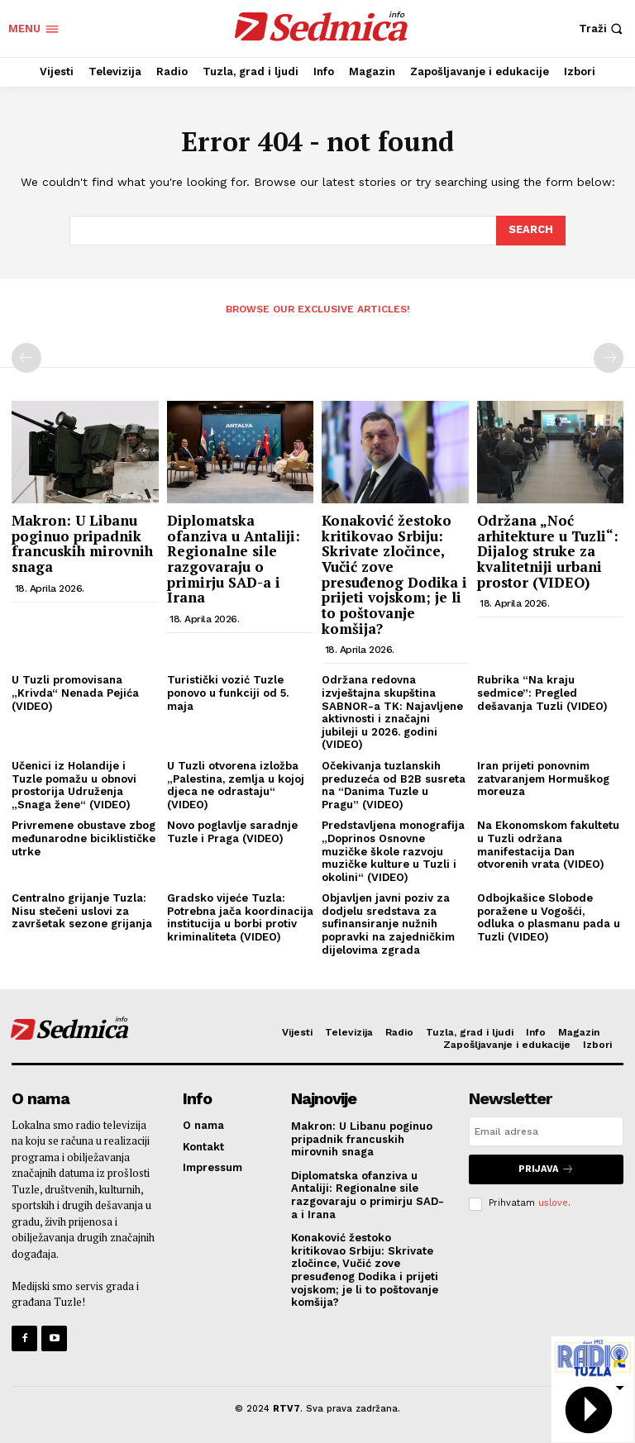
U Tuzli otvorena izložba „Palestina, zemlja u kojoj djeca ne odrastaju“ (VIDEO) (235, 785)
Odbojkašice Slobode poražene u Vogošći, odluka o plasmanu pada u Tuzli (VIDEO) (548, 917)
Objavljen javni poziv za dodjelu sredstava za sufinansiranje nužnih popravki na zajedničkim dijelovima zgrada (388, 923)
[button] (603, 28)
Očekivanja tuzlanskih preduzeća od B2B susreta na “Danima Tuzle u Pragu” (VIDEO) (394, 785)
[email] (546, 1131)
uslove (553, 1203)
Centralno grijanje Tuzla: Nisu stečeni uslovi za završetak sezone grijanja (82, 911)
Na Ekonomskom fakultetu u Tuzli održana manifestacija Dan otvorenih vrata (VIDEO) (548, 844)
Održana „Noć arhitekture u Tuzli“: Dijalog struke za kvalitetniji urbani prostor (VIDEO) (547, 551)
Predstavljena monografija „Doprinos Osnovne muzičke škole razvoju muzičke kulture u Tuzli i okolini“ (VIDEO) (393, 851)
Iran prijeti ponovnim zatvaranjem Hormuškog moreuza (543, 779)
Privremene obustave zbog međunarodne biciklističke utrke (83, 838)
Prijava (546, 1169)
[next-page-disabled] (608, 358)
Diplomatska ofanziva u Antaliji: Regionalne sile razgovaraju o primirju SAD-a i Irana (233, 559)
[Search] (531, 230)
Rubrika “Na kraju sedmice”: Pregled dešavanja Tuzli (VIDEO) (542, 693)
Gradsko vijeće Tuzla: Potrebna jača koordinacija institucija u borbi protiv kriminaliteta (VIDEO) (240, 917)
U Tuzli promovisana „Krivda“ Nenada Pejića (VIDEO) (75, 693)
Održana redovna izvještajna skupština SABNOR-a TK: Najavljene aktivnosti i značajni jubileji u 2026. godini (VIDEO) (392, 712)
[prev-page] (26, 358)
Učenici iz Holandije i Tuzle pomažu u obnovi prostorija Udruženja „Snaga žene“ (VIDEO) (74, 785)
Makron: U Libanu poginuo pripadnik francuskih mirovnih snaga (82, 543)
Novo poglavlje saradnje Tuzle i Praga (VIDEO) (232, 832)
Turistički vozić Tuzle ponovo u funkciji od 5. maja (228, 693)
